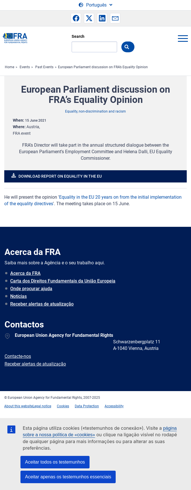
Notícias (18, 296)
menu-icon (183, 38)
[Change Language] (95, 5)
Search (78, 36)
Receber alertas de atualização (42, 304)
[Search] (94, 46)
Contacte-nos (18, 356)
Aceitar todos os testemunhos (55, 462)
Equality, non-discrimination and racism (95, 111)
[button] (76, 18)
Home (9, 67)
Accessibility (114, 406)
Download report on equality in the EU (60, 176)
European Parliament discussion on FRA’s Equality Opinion (103, 67)
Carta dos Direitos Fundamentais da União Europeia (62, 281)
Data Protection (87, 406)
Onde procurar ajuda (31, 288)
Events (25, 67)
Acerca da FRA (25, 273)
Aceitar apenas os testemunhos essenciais (68, 476)
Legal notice (42, 406)
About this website (18, 406)
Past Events (44, 67)
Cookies (63, 406)
